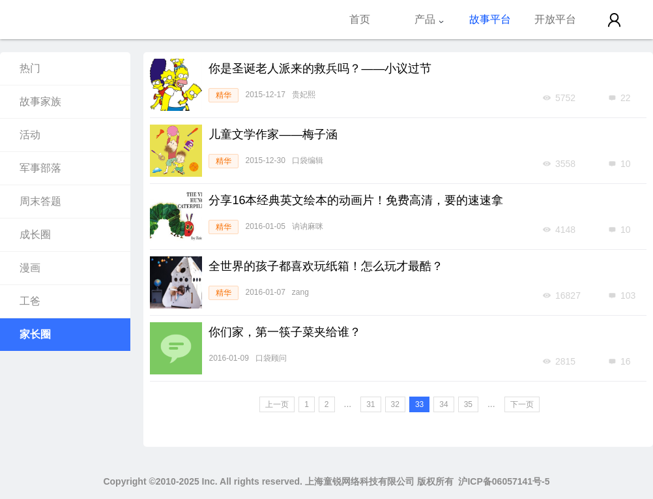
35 (468, 404)
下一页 (522, 404)
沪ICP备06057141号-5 (503, 481)
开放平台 (555, 19)
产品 (429, 19)
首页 (359, 19)
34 (443, 404)
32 (395, 404)
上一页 (277, 404)
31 (370, 404)
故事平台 (490, 19)
